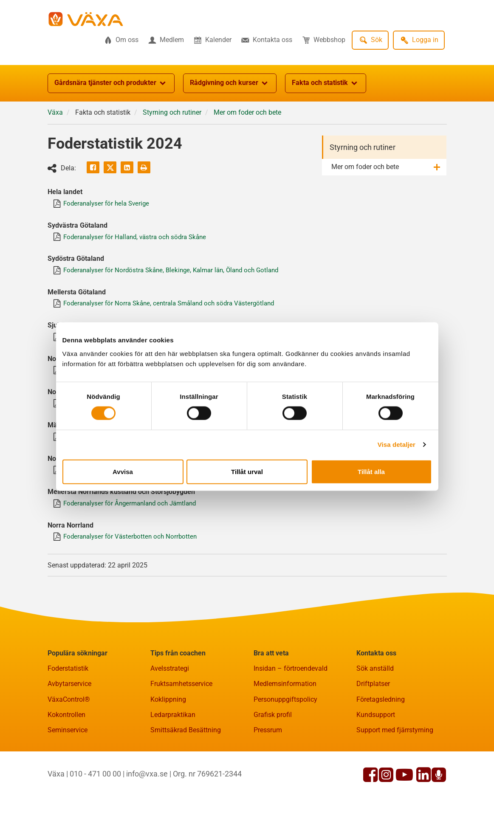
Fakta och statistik (325, 83)
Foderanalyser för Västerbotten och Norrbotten (134, 548)
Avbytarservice (69, 696)
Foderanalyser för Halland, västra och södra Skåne (140, 238)
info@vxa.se (147, 785)
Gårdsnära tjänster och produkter (111, 83)
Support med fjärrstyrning (394, 742)
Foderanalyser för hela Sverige (110, 204)
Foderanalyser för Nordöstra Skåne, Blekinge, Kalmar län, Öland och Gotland (178, 272)
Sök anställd (375, 680)
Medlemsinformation (285, 696)
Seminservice (68, 742)
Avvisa (123, 471)
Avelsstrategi (169, 680)
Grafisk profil (273, 726)
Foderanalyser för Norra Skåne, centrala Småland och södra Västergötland (176, 307)
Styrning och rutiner (362, 147)
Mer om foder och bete (365, 167)
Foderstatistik (68, 680)
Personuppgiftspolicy (285, 711)
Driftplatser (373, 696)
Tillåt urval (247, 471)
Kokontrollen (66, 726)
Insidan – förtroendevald (290, 680)
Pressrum (268, 742)
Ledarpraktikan (172, 726)
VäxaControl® (69, 711)
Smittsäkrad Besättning (185, 742)
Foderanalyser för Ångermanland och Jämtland (135, 513)
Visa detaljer (396, 444)
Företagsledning (380, 711)
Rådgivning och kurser (230, 83)
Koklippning (168, 711)
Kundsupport (375, 726)
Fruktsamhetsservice (181, 696)
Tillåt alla (371, 471)
